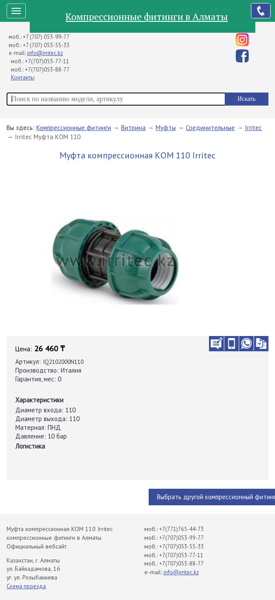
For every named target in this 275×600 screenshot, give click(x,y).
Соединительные (210, 127)
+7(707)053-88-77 (47, 69)
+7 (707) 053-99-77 (46, 37)
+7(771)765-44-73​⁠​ (181, 529)
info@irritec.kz (45, 53)
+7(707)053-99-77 (181, 538)
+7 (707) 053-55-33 (46, 45)
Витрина (133, 127)
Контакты (23, 77)
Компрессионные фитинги (73, 127)
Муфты (166, 127)
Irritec (253, 127)
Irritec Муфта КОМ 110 (47, 137)
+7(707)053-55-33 (181, 546)
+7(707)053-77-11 (47, 61)
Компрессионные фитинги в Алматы (147, 16)
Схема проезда (26, 586)
